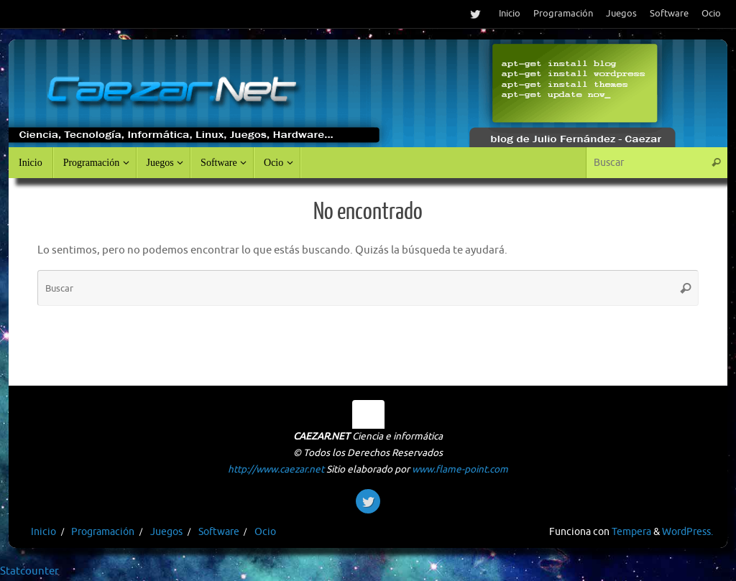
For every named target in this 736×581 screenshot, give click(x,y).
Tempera (631, 532)
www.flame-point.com (460, 469)
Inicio (509, 13)
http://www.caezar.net (276, 469)
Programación (563, 13)
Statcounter (29, 571)
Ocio (711, 13)
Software (669, 13)
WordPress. (687, 532)
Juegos (621, 13)
